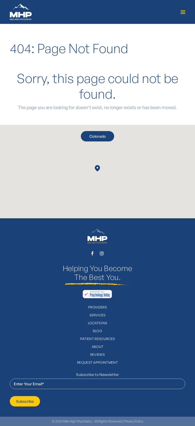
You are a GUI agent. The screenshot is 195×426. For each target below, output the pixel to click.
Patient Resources (97, 339)
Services (97, 315)
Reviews (97, 354)
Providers (97, 307)
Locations (97, 323)
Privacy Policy (133, 421)
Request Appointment (97, 362)
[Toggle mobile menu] (183, 12)
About (98, 347)
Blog (97, 331)
